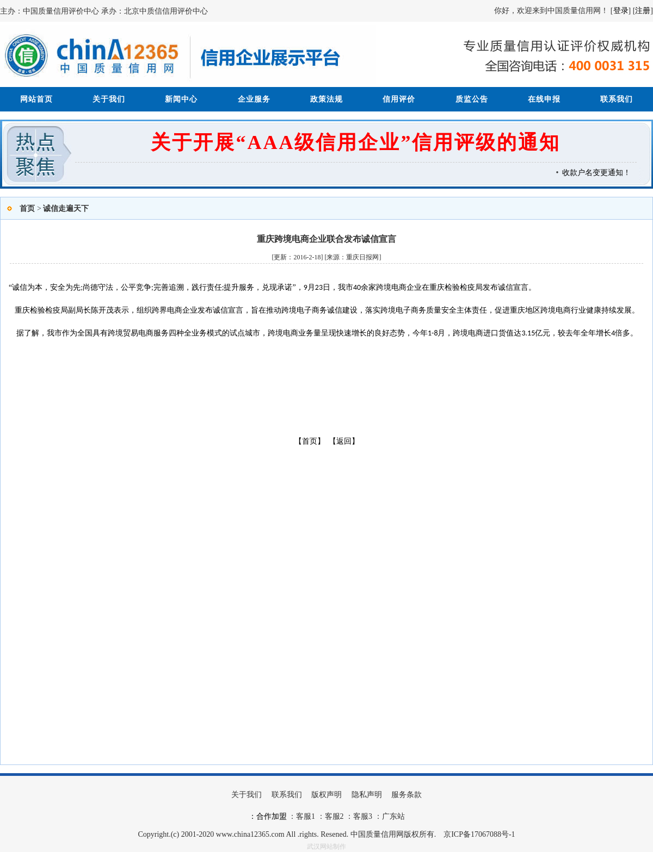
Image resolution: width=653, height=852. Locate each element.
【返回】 (344, 441)
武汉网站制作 (326, 846)
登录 (621, 11)
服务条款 (406, 795)
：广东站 (388, 816)
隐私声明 (367, 795)
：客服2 (330, 816)
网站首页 (36, 99)
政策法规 (326, 99)
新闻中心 (181, 99)
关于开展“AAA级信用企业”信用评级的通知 (355, 142)
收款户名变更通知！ (599, 173)
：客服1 (301, 816)
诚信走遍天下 (66, 208)
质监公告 (471, 99)
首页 (27, 208)
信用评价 (399, 99)
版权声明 (326, 795)
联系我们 (616, 99)
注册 (642, 11)
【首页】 (309, 441)
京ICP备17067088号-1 (479, 834)
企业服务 (254, 99)
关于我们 (109, 99)
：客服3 (358, 816)
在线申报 (544, 99)
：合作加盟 (268, 816)
